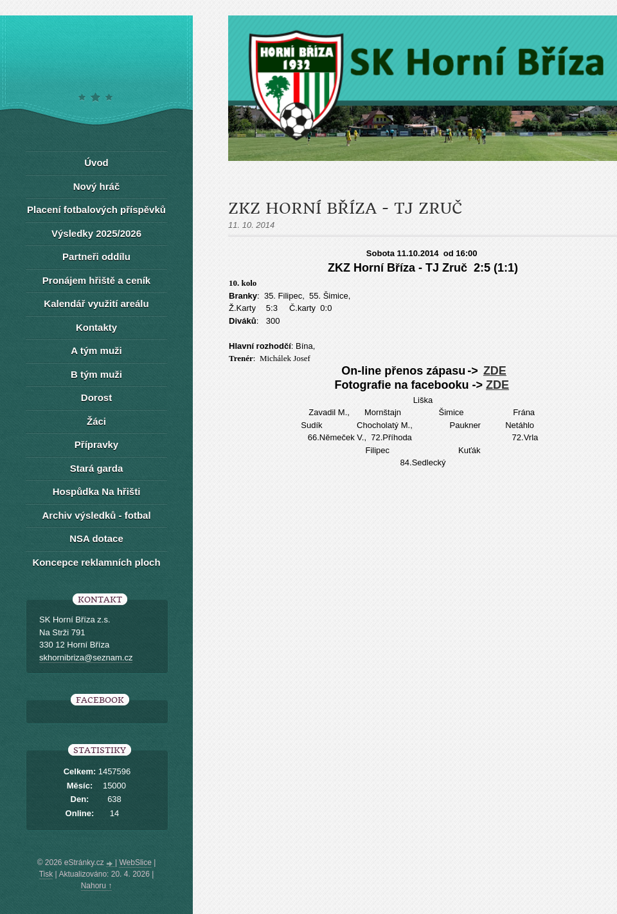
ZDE (494, 370)
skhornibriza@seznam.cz (85, 657)
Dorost (96, 397)
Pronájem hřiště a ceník (96, 280)
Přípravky (96, 444)
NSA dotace (96, 538)
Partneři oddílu (96, 256)
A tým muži (96, 350)
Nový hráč (96, 186)
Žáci (96, 421)
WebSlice (135, 862)
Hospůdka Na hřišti (97, 491)
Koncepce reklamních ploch (96, 562)
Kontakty (96, 327)
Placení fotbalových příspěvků (96, 209)
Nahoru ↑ (96, 885)
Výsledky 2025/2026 (96, 233)
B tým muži (96, 374)
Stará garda (96, 468)
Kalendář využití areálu (96, 303)
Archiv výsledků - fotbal (96, 515)
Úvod (96, 162)
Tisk (46, 874)
